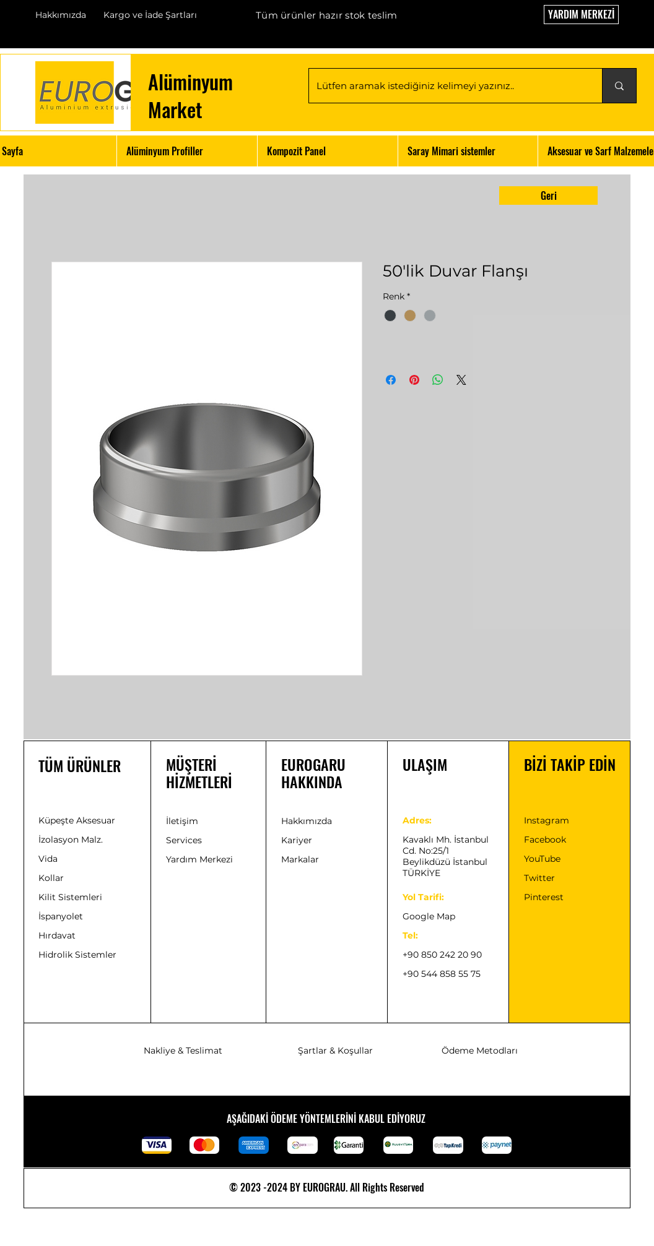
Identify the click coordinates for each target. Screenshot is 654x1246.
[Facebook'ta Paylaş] (390, 379)
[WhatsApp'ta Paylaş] (437, 379)
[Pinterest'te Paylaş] (414, 379)
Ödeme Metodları (480, 1050)
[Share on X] (461, 379)
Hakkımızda (60, 14)
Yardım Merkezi (199, 859)
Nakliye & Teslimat (183, 1050)
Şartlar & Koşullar (335, 1050)
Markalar (300, 859)
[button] (186, 150)
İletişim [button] (182, 821)
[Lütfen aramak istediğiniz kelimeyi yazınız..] (446, 86)
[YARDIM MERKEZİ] (581, 14)
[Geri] (548, 195)
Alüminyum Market (190, 95)
